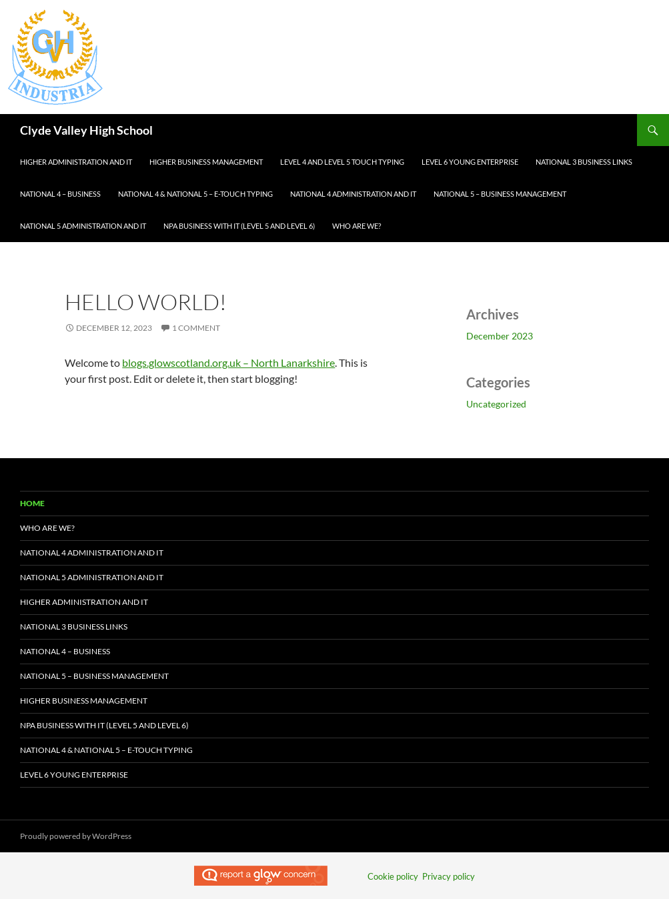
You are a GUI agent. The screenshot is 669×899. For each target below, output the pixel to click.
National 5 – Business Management (500, 193)
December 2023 (499, 335)
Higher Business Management (206, 161)
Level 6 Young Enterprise (470, 161)
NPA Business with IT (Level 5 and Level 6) (239, 225)
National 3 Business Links (584, 161)
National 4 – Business (60, 193)
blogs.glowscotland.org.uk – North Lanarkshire (228, 362)
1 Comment (196, 328)
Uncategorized (496, 403)
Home (32, 503)
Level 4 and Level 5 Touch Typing (342, 161)
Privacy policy (448, 876)
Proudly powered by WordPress (75, 836)
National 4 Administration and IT (353, 193)
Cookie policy (393, 876)
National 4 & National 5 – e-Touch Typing (195, 193)
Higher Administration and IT (76, 161)
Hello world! (146, 301)
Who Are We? (356, 225)
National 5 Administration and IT (83, 225)
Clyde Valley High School (86, 130)
